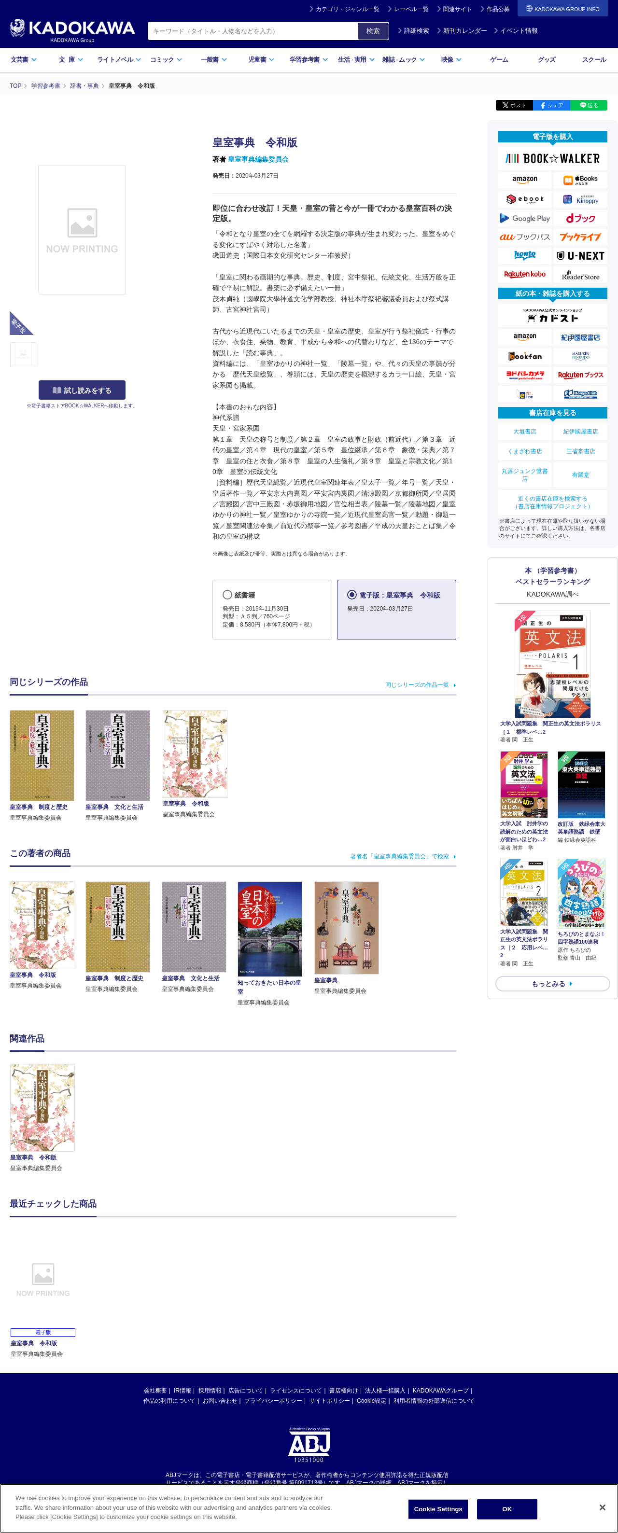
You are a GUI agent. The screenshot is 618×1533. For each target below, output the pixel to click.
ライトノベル (119, 59)
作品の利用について (169, 1400)
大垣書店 (524, 431)
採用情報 (210, 1390)
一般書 (214, 59)
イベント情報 (515, 30)
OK (507, 1512)
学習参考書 (309, 59)
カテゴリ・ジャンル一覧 (347, 9)
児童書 (261, 59)
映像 (451, 59)
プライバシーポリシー (273, 1400)
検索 (373, 31)
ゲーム (499, 59)
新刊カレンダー (461, 30)
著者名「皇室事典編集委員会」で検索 (400, 856)
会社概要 (155, 1390)
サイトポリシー (329, 1400)
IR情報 (182, 1390)
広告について (245, 1390)
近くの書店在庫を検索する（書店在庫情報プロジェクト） (552, 502)
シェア (555, 105)
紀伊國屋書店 (580, 431)
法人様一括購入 (385, 1390)
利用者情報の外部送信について (434, 1400)
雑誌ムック (403, 59)
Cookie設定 (371, 1400)
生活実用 (356, 59)
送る (593, 105)
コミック (166, 59)
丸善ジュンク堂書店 (525, 475)
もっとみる (548, 984)
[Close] (602, 1510)
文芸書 (24, 59)
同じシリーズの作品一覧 (417, 685)
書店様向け (343, 1390)
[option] (48, 1118)
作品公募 (498, 9)
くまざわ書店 (524, 451)
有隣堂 (581, 475)
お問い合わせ (220, 1400)
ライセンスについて (296, 1390)
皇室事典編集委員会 (258, 159)
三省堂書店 (580, 451)
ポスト (518, 105)
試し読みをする (82, 390)
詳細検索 (413, 30)
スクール (594, 59)
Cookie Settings (438, 1512)
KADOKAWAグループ (441, 1390)
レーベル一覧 (411, 9)
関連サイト (457, 9)
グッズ (547, 59)
